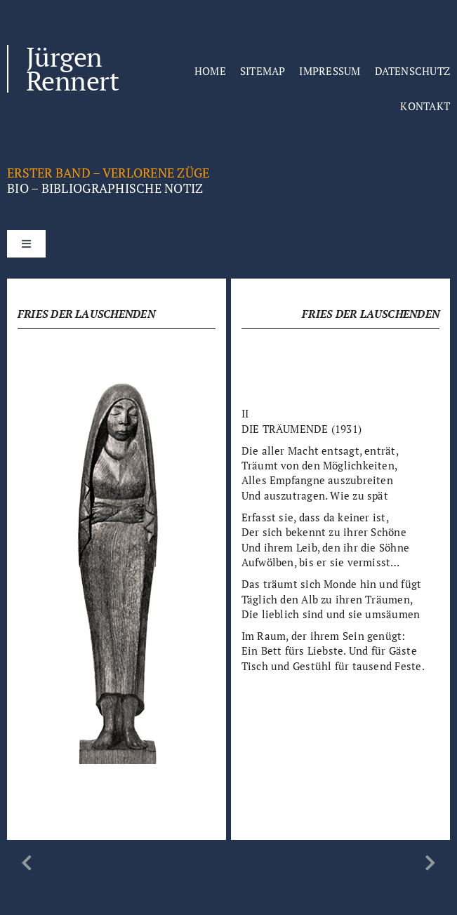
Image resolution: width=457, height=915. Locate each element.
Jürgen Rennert (72, 68)
